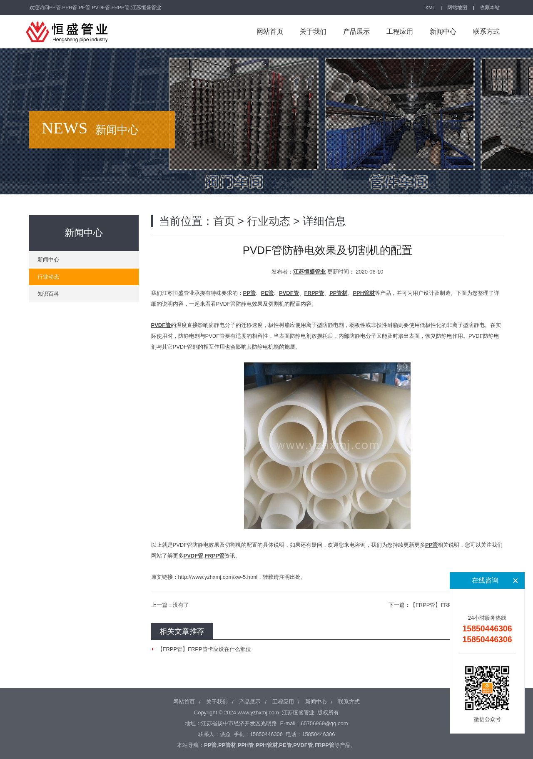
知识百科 (48, 294)
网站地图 (457, 7)
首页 (224, 221)
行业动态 (268, 221)
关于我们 (313, 31)
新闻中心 (443, 31)
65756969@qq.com (324, 723)
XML (430, 7)
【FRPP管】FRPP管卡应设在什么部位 (204, 649)
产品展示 (356, 31)
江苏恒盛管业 (309, 272)
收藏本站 (490, 7)
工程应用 (399, 31)
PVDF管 (161, 325)
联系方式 (486, 31)
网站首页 (270, 31)
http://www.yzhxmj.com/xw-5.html (218, 577)
